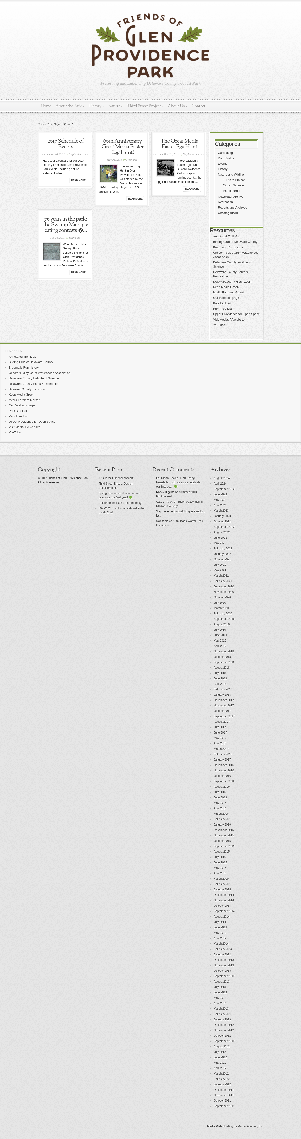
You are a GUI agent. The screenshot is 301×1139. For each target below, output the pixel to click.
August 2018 (222, 667)
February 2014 (223, 949)
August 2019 (222, 624)
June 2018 (220, 678)
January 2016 (222, 824)
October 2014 (222, 905)
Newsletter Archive (230, 196)
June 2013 (220, 992)
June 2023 (220, 494)
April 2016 (220, 808)
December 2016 (224, 765)
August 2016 (222, 786)
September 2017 (224, 716)
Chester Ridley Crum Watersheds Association (40, 373)
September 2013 (224, 976)
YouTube (219, 325)
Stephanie (74, 154)
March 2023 (221, 510)
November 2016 (224, 770)
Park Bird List (222, 303)
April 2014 (220, 938)
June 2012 (220, 1057)
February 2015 (223, 884)
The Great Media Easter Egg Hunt (179, 144)
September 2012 (224, 1041)
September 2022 (224, 527)
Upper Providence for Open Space (236, 314)
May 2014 (220, 932)
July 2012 (220, 1052)
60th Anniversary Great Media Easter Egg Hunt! (123, 146)
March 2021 (221, 575)
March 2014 (221, 943)
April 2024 (220, 483)
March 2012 (221, 1073)
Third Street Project (145, 106)
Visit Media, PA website (229, 319)
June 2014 (220, 927)
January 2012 (222, 1084)
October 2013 (222, 970)
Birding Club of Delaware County (235, 242)
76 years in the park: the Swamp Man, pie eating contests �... (65, 224)
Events (222, 163)
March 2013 (221, 1008)
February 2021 (223, 581)
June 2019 (220, 635)
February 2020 (223, 613)
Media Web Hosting (220, 1126)
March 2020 (221, 608)
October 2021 (222, 559)
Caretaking (225, 153)
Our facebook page (226, 298)
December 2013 (224, 960)
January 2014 (222, 954)
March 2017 (221, 748)
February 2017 (223, 754)
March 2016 (221, 813)
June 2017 (220, 732)
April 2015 (220, 873)
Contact (198, 106)
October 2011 (222, 1100)
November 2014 (224, 900)
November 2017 (224, 705)
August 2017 (222, 721)
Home (46, 106)
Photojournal (231, 191)
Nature (115, 106)
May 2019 (220, 640)
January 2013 (222, 1019)
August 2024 (222, 478)
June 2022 (220, 537)
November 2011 (224, 1095)
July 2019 (220, 629)
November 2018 (224, 651)
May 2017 (220, 738)
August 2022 (222, 532)
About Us (177, 106)
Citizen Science (233, 185)
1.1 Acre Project (234, 180)
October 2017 (222, 711)
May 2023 (220, 499)
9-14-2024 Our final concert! (116, 478)
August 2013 (222, 981)
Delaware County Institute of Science (34, 378)
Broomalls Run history (228, 247)
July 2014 (220, 922)
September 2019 (224, 619)
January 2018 (222, 694)
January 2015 (222, 889)
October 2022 (222, 521)
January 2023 (222, 516)
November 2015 (224, 835)
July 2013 (220, 987)
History (96, 106)
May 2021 (220, 570)
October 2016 (222, 776)
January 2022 (222, 554)
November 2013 (224, 965)
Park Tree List (222, 308)
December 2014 (224, 895)
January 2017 (222, 759)
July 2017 (220, 727)
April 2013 (220, 1003)
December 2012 (224, 1025)
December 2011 (224, 1089)
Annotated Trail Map (226, 236)
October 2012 (222, 1035)
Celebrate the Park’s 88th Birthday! (120, 503)
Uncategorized (228, 213)
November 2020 (224, 592)
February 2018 (223, 689)
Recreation (225, 202)
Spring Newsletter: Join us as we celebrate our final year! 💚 (178, 482)
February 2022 (223, 548)
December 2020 (224, 586)
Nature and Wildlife (231, 174)
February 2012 (223, 1079)
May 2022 (220, 543)
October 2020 (222, 597)
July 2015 (220, 857)
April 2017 (220, 743)
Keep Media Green (226, 287)
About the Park (70, 106)
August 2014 (222, 916)
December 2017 (224, 700)
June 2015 (220, 862)
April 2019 (220, 646)
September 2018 (224, 662)
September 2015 (224, 846)
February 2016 (223, 819)
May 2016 (220, 803)
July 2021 (220, 564)
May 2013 (220, 997)
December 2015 (224, 830)
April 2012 (220, 1068)
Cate (159, 501)
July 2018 (220, 673)
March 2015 (221, 878)
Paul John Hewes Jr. (169, 478)
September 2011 (224, 1106)
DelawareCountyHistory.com (232, 281)
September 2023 (224, 489)
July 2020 (220, 602)
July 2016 (220, 792)
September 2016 (224, 781)
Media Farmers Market (228, 292)
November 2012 (224, 1030)
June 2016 (220, 797)
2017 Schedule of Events (66, 144)
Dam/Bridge (226, 158)
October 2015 (222, 840)
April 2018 (220, 684)
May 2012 (220, 1062)
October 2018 (222, 656)
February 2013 (223, 1014)
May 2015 (220, 868)
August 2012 (222, 1046)
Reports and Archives (232, 207)
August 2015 (222, 851)
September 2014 (224, 911)
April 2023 (220, 505)
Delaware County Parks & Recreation (34, 383)
